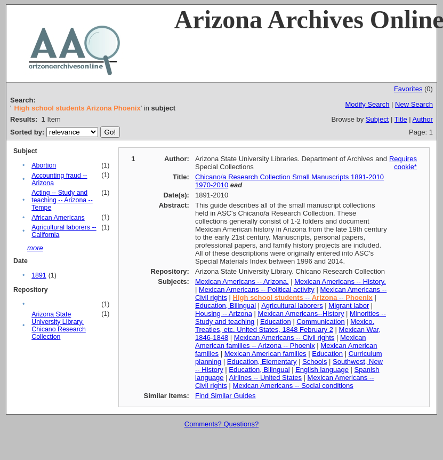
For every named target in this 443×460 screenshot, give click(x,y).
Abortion (43, 165)
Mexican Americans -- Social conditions (293, 386)
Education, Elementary (262, 362)
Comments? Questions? (221, 424)
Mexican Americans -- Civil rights (284, 338)
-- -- (303, 298)
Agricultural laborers (292, 306)
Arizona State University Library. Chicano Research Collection (58, 325)
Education (275, 322)
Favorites (408, 89)
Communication (320, 322)
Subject (377, 119)
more (35, 248)
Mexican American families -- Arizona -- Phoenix (280, 342)
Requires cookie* (403, 163)
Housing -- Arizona (223, 314)
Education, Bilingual (225, 306)
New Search (414, 104)
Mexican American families (265, 354)
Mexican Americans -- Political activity (257, 289)
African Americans (57, 217)
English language (322, 370)
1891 (38, 275)
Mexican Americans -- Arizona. (242, 281)
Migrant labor (348, 306)
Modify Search (367, 104)
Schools (314, 362)
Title (400, 119)
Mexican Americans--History (301, 314)
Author (423, 119)
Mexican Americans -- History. (340, 281)
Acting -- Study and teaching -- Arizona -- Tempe (62, 200)
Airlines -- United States (265, 378)
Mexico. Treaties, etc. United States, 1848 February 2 (284, 326)
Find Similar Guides (225, 396)
